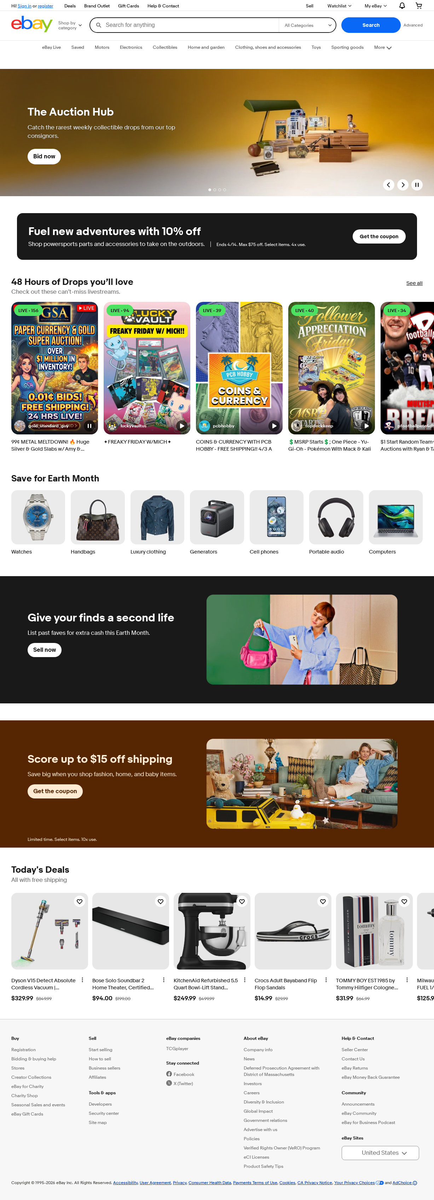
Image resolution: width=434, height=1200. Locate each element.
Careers (252, 1092)
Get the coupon (379, 236)
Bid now (44, 156)
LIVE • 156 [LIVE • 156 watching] (28, 311)
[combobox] (184, 25)
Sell (309, 5)
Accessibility (125, 1182)
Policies (252, 1138)
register (45, 5)
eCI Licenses (256, 1157)
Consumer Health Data (210, 1182)
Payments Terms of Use (255, 1182)
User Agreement (155, 1182)
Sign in (24, 5)
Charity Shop (24, 1095)
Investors (253, 1083)
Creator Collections (31, 1077)
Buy (15, 1038)
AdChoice (405, 1182)
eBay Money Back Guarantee (371, 1077)
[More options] (82, 979)
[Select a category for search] (307, 25)
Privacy (179, 1182)
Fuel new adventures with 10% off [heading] (114, 231)
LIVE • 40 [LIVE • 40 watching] (304, 311)
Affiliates (97, 1077)
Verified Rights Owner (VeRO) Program (282, 1148)
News (249, 1058)
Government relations (265, 1120)
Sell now (44, 650)
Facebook (184, 1074)
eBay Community (359, 1113)
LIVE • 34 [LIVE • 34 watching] (397, 311)
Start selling (100, 1049)
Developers (100, 1104)
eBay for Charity (27, 1086)
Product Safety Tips (263, 1166)
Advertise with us (260, 1129)
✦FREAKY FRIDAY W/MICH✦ (138, 442)
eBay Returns (355, 1068)
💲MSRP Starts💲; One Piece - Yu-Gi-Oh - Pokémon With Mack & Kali (329, 445)
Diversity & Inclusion (264, 1102)
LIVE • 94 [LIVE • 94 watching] (120, 311)
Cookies (287, 1182)
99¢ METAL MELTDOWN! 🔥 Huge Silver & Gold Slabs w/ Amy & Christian (50, 446)
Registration (23, 1049)
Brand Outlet (97, 5)
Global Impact (258, 1111)
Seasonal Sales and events (38, 1104)
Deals (70, 5)
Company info (258, 1049)
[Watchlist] (79, 901)
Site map (98, 1122)
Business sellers (104, 1068)
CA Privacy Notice (314, 1182)
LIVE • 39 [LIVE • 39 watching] (212, 311)
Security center (104, 1113)
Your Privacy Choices (354, 1182)
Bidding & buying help (33, 1058)
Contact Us (353, 1058)
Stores (17, 1068)
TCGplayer (177, 1048)
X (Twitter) (183, 1083)
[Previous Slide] (388, 185)
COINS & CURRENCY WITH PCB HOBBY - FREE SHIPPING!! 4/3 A (234, 445)
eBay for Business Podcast (368, 1122)
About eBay (256, 1038)
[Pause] (417, 185)
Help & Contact (163, 5)
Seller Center (355, 1049)
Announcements (358, 1104)
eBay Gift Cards (27, 1114)
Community (354, 1093)
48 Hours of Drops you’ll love (72, 282)
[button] (371, 25)
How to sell (100, 1058)
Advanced (413, 25)
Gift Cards (128, 5)
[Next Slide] (403, 185)
